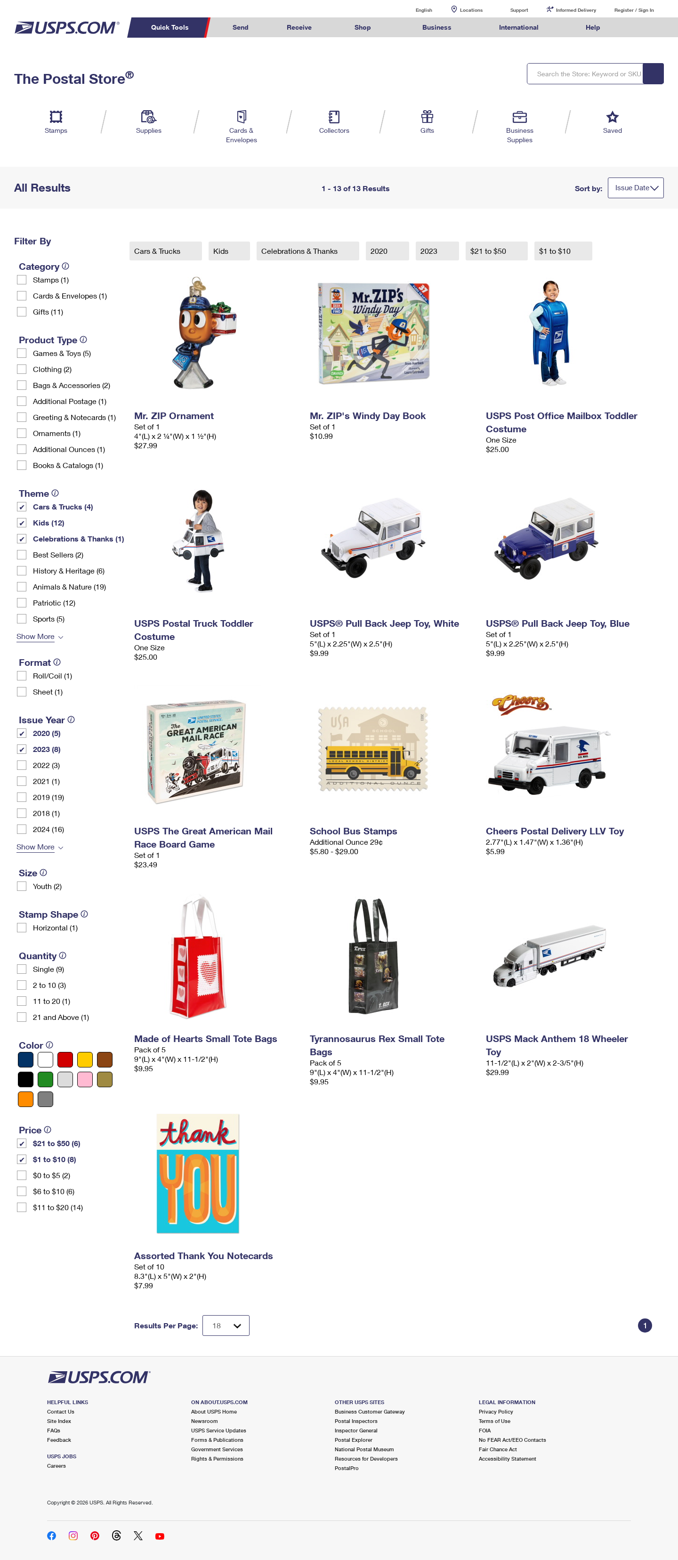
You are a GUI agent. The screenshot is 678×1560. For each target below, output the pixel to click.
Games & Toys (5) (62, 352)
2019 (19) (48, 796)
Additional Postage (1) (69, 400)
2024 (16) (48, 828)
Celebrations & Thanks (300, 250)
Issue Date (632, 187)
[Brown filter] (105, 1059)
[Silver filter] (65, 1079)
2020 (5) (47, 732)
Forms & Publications (217, 1440)
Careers (56, 1466)
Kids (221, 250)
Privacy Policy (496, 1411)
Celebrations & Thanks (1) (78, 538)
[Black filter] (25, 1079)
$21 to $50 (489, 250)
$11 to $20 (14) (58, 1207)
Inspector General (356, 1430)
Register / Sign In (634, 10)
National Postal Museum (364, 1449)
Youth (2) (47, 885)
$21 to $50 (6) (57, 1143)
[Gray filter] (45, 1099)
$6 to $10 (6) (53, 1191)
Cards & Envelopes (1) (70, 295)
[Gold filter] (105, 1079)
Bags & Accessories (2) (71, 384)
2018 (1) (46, 812)
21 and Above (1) (61, 1016)
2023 (429, 250)
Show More (35, 635)
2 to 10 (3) (49, 984)
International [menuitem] (519, 27)
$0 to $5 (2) (51, 1175)
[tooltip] (65, 266)
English (414, 9)
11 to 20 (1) (51, 1000)
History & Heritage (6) (69, 570)
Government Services (217, 1449)
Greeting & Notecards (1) (74, 416)
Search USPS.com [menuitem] (637, 27)
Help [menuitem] (593, 27)
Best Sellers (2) (58, 554)
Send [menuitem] (241, 27)
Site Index (59, 1421)
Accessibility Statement (507, 1458)
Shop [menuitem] (363, 27)
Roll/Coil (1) (52, 675)
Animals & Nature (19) (69, 586)
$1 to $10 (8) (54, 1159)
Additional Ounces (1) (69, 449)
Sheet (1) (48, 691)
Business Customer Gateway (370, 1411)
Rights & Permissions (217, 1458)
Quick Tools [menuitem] (170, 27)
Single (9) (48, 968)
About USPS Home (214, 1411)
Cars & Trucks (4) (63, 506)
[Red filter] (65, 1059)
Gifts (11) (48, 311)
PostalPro (347, 1468)
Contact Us (60, 1411)
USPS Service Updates (218, 1430)
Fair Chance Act (498, 1449)
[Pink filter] (85, 1079)
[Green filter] (45, 1079)
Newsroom (204, 1421)
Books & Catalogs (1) (68, 465)
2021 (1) (46, 780)
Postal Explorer (353, 1440)
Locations (471, 10)
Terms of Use (494, 1421)
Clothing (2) (52, 368)
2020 (380, 250)
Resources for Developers (366, 1458)
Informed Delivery (576, 10)
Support (519, 10)
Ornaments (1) (57, 432)
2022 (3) (46, 764)
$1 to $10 (556, 250)
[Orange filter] (25, 1099)
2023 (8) (47, 748)
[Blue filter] (25, 1059)
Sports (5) (49, 618)
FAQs (53, 1430)
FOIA (485, 1430)
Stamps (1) (51, 279)
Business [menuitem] (437, 27)
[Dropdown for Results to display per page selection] (226, 1325)
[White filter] (45, 1059)
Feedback (59, 1440)
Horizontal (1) (55, 927)
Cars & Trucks (158, 250)
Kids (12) (49, 522)
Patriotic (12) (54, 602)
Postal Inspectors (356, 1421)
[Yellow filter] (85, 1059)
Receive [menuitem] (299, 27)
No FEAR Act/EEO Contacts (512, 1440)
